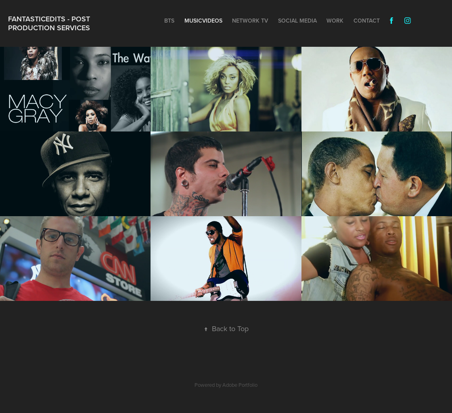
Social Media (297, 21)
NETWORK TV (250, 21)
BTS (169, 21)
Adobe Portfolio (239, 384)
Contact (367, 21)
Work (334, 21)
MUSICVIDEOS (203, 21)
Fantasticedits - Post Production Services (50, 23)
